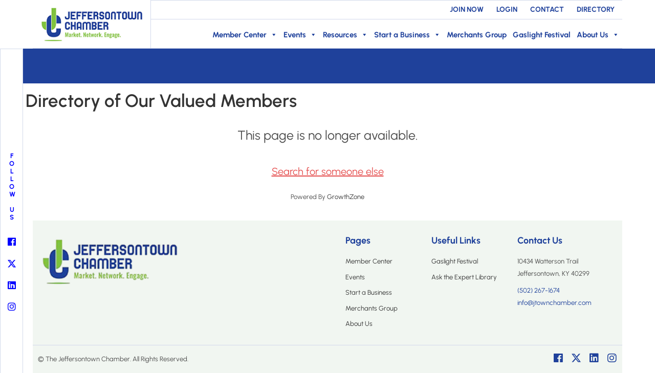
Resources (345, 35)
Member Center (244, 35)
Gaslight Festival (542, 34)
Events (300, 35)
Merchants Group (477, 34)
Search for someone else (328, 171)
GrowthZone (345, 197)
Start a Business (407, 35)
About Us (598, 35)
